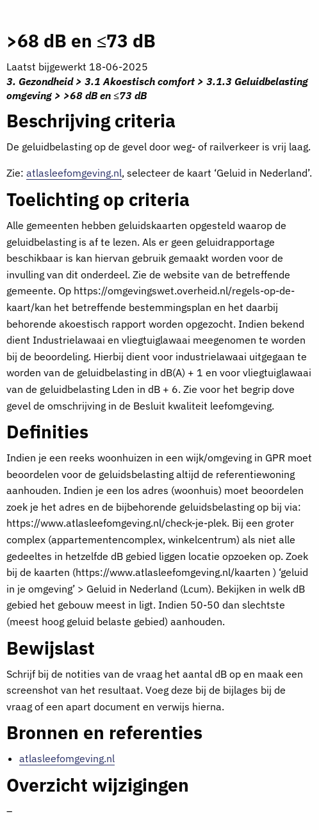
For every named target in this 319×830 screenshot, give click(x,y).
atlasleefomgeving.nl (74, 172)
